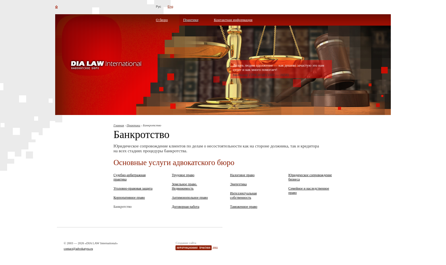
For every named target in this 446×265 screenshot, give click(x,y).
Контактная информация (233, 20)
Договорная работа (185, 207)
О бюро (162, 20)
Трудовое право (183, 175)
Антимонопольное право (190, 198)
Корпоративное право (129, 198)
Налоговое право (242, 175)
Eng (170, 6)
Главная (118, 125)
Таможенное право (243, 207)
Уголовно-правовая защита (132, 188)
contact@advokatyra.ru (78, 248)
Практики (191, 20)
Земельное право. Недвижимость (184, 186)
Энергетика (238, 184)
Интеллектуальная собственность (243, 195)
